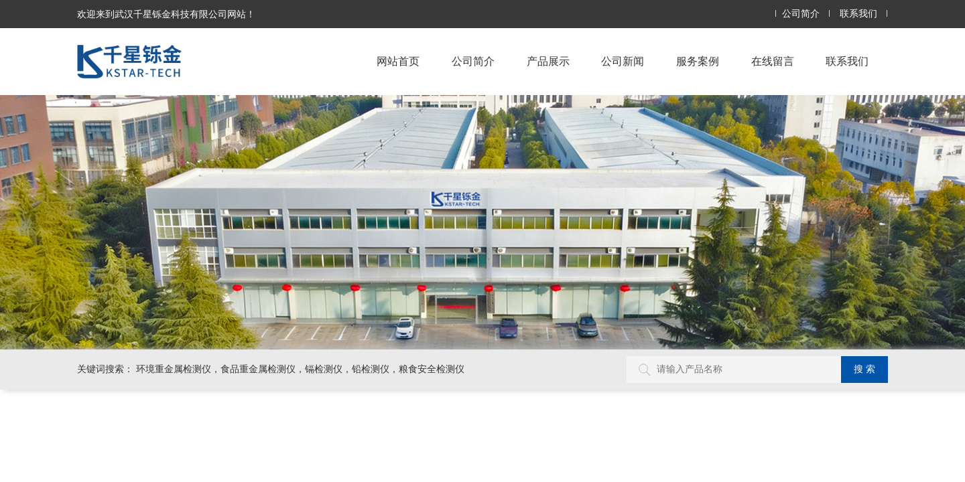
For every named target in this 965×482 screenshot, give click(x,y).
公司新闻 (622, 61)
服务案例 (697, 61)
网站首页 (398, 61)
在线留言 (772, 61)
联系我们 (858, 13)
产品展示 (548, 61)
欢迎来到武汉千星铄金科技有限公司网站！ (166, 14)
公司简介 (801, 13)
